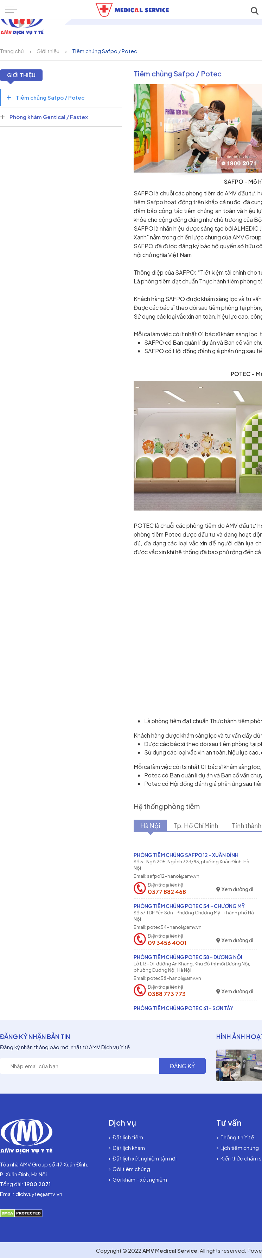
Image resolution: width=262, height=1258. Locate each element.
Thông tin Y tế (235, 1137)
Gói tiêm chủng (129, 1168)
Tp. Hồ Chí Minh (198, 826)
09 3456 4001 (167, 943)
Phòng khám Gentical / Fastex (44, 116)
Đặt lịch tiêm (125, 1137)
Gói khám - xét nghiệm (137, 1179)
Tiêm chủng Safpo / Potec (104, 51)
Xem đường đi (234, 889)
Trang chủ (12, 51)
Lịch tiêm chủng (237, 1147)
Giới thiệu (48, 51)
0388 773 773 (167, 994)
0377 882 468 (167, 892)
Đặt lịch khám (126, 1147)
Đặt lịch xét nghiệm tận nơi (142, 1158)
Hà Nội (151, 826)
